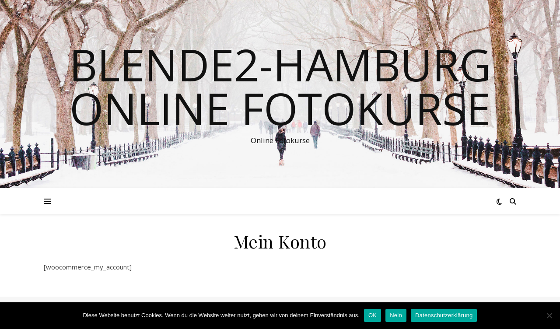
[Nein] (549, 315)
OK (372, 315)
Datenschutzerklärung (443, 315)
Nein (396, 315)
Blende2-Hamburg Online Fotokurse (280, 86)
